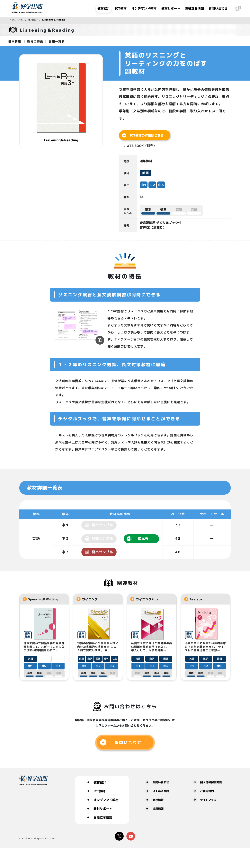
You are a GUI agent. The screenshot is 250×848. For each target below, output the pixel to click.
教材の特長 (35, 41)
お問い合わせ (218, 8)
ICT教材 (121, 8)
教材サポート (170, 8)
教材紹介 (103, 8)
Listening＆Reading (53, 19)
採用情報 (154, 808)
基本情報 (14, 41)
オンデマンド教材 (143, 8)
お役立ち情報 (194, 8)
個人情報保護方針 (207, 782)
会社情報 (154, 800)
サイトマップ (204, 799)
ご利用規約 (203, 791)
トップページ (16, 19)
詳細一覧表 (57, 41)
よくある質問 (157, 791)
